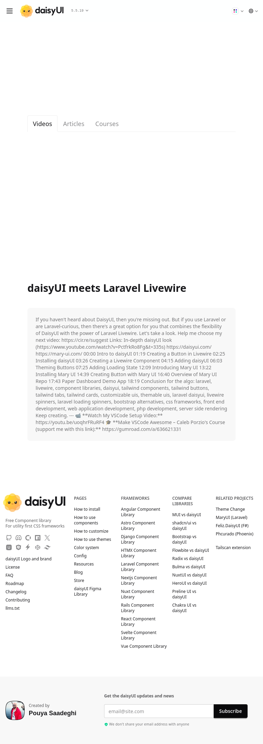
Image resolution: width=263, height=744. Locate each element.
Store (79, 580)
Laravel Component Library (140, 566)
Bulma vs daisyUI (188, 567)
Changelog (15, 592)
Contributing (21, 600)
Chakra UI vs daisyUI (184, 608)
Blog (78, 572)
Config (80, 556)
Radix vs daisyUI (187, 558)
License (15, 567)
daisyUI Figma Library (87, 591)
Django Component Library (140, 539)
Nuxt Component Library (137, 594)
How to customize (91, 531)
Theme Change (233, 509)
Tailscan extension (236, 547)
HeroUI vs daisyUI (189, 583)
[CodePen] (37, 547)
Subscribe (230, 711)
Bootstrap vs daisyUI (184, 539)
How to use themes (92, 539)
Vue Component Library (143, 646)
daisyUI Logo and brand (28, 559)
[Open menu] (9, 11)
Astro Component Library (138, 525)
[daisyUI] (42, 11)
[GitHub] (8, 537)
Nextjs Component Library (139, 580)
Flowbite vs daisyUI (190, 550)
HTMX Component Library (138, 553)
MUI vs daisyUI (186, 515)
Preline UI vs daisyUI (184, 594)
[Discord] (18, 537)
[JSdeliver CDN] (18, 547)
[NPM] (37, 537)
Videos (42, 124)
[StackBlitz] (28, 547)
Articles (73, 124)
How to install (87, 509)
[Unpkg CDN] (8, 547)
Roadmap (14, 583)
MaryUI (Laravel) (235, 517)
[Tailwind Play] (47, 547)
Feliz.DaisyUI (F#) (235, 526)
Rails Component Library (137, 608)
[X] (47, 537)
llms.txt (15, 608)
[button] (237, 10)
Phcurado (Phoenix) (234, 536)
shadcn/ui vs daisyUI (184, 525)
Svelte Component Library (138, 635)
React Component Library (138, 621)
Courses (106, 124)
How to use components (86, 520)
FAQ (9, 575)
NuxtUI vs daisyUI (189, 575)
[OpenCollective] (28, 537)
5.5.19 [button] (79, 11)
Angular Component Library (140, 512)
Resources (84, 564)
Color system (86, 547)
